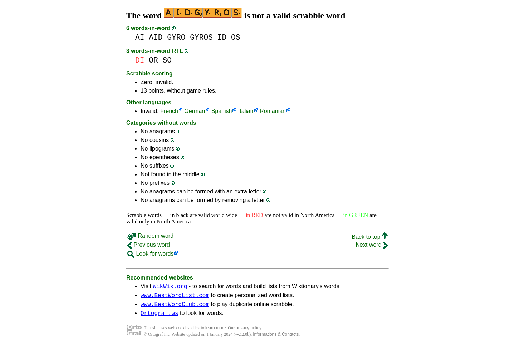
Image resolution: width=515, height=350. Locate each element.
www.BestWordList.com (175, 297)
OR (153, 60)
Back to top (370, 237)
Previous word (148, 245)
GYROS (201, 37)
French (169, 111)
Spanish (221, 111)
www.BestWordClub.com (175, 307)
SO (167, 60)
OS (235, 37)
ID (222, 37)
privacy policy (248, 332)
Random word (150, 236)
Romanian (273, 111)
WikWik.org (170, 287)
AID (155, 37)
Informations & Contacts (276, 338)
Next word (372, 245)
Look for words (150, 254)
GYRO (176, 37)
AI (139, 37)
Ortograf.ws (159, 317)
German (194, 111)
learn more (215, 332)
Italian (246, 111)
